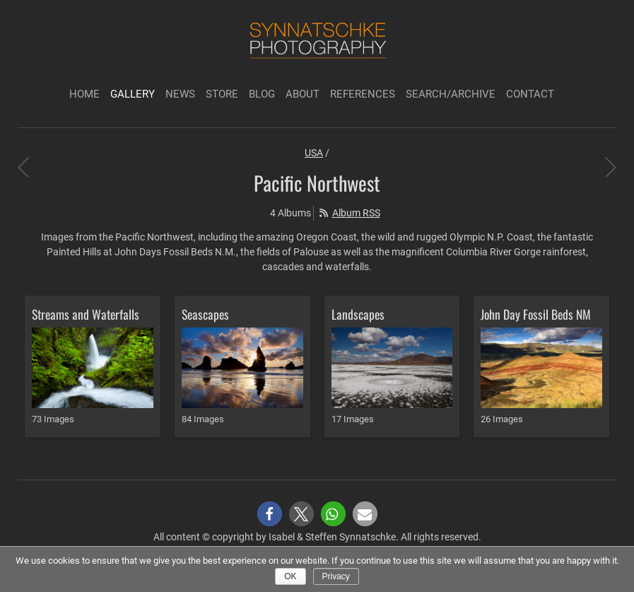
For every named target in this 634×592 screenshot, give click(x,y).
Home (84, 94)
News (180, 94)
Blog (262, 94)
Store (222, 94)
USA (314, 152)
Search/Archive (450, 94)
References (362, 94)
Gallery (132, 94)
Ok (290, 576)
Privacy (336, 576)
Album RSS (356, 213)
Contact (530, 94)
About (302, 94)
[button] (269, 513)
